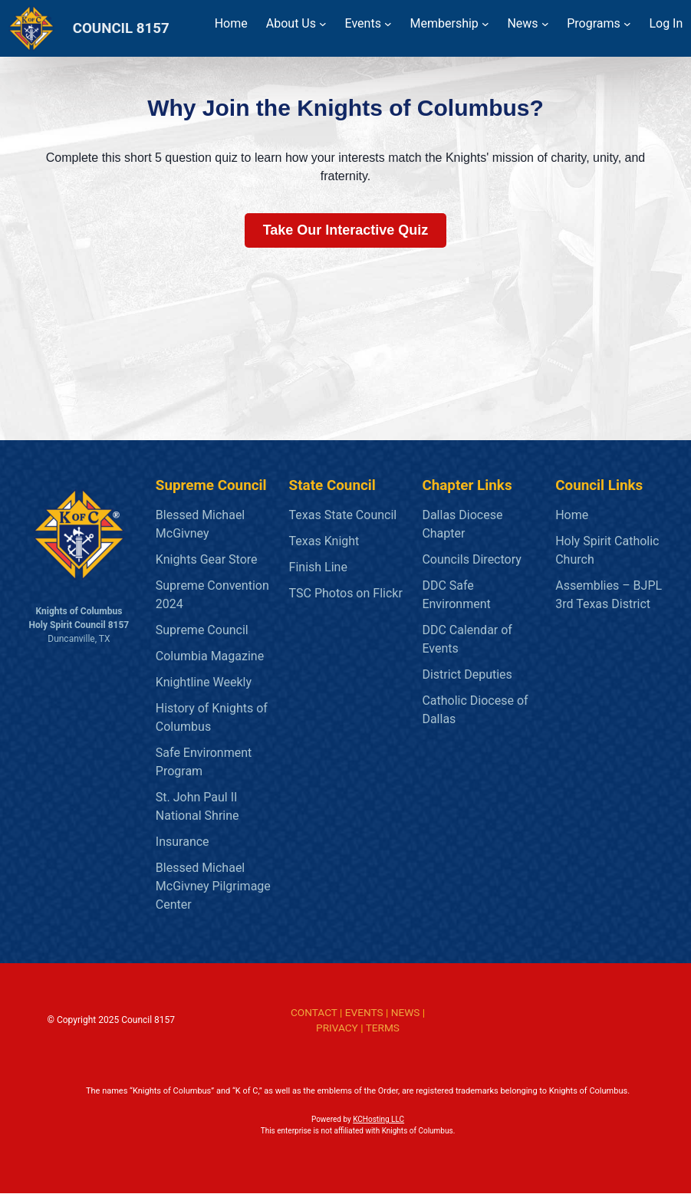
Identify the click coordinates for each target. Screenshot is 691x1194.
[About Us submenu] (323, 24)
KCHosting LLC (378, 1120)
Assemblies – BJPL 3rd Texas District (608, 594)
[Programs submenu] (627, 24)
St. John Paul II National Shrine (197, 806)
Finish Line (318, 567)
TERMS (383, 1027)
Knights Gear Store (207, 559)
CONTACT (314, 1012)
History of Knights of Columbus (212, 717)
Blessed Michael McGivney (200, 524)
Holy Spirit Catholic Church (607, 550)
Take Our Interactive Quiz (346, 230)
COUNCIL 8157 (121, 28)
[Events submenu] (388, 24)
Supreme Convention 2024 (212, 594)
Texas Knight (324, 541)
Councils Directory (471, 559)
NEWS (405, 1012)
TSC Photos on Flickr (346, 593)
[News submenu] (545, 24)
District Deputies (467, 674)
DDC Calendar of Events (467, 639)
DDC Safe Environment (456, 594)
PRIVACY (337, 1027)
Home (571, 515)
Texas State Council (343, 515)
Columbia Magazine (210, 656)
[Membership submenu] (485, 24)
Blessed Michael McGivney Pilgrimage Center (213, 886)
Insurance (182, 841)
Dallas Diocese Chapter (462, 524)
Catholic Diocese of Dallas (475, 709)
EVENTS (364, 1012)
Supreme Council (202, 630)
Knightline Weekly (204, 682)
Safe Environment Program (204, 761)
